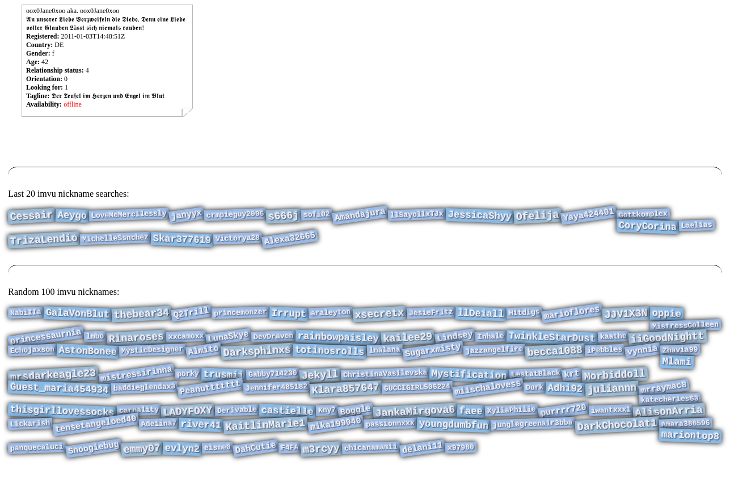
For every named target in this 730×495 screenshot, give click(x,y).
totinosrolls (330, 358)
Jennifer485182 (277, 401)
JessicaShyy (480, 217)
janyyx (186, 215)
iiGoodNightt (668, 343)
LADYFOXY (188, 429)
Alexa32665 (290, 244)
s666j (283, 217)
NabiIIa (25, 313)
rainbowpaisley (338, 343)
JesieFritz (431, 314)
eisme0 (217, 470)
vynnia (642, 357)
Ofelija (537, 217)
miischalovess (488, 401)
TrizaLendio (44, 244)
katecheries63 (670, 414)
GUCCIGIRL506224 (417, 401)
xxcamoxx (186, 341)
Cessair (32, 217)
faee (471, 428)
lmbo (95, 341)
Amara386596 (685, 443)
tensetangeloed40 (95, 443)
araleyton (331, 313)
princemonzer (240, 313)
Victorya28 (238, 243)
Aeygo (72, 217)
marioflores (572, 314)
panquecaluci (37, 470)
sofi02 (316, 215)
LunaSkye (229, 341)
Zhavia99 (680, 357)
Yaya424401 (589, 216)
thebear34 (142, 315)
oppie (666, 315)
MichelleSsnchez (115, 243)
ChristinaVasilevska (385, 384)
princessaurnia (46, 341)
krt (572, 385)
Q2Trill (191, 314)
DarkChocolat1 (617, 444)
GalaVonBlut (78, 315)
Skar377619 (182, 244)
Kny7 (327, 426)
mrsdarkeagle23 (53, 387)
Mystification (469, 387)
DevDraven (274, 341)
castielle (287, 428)
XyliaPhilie (511, 427)
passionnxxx (390, 443)
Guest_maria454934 (59, 402)
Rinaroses (136, 343)
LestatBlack (535, 385)
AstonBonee (88, 358)
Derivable (237, 427)
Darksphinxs (257, 358)
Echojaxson (32, 357)
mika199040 (336, 443)
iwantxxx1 (611, 427)
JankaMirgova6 (415, 428)
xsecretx (380, 315)
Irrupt (289, 315)
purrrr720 (563, 427)
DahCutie (256, 471)
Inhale (490, 341)
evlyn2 (182, 472)
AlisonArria (669, 428)
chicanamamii (371, 470)
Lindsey (455, 342)
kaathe (613, 341)
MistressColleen (685, 329)
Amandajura (360, 216)
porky (187, 384)
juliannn (612, 403)
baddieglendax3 (144, 401)
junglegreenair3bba (533, 443)
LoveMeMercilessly (129, 215)
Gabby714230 (272, 385)
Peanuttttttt (210, 402)
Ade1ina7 (158, 443)
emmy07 (142, 472)
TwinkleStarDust (552, 342)
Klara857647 (346, 402)
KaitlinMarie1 (266, 444)
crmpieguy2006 (235, 215)
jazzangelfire (494, 357)
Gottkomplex (643, 216)
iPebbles (605, 357)
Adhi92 (565, 402)
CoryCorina (648, 229)
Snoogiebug (93, 471)
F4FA (290, 470)
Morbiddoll (615, 386)
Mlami (676, 371)
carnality (139, 427)
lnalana (384, 357)
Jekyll (320, 386)
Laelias (696, 228)
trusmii (223, 386)
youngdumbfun (453, 444)
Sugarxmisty (433, 357)
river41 (201, 444)
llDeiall (480, 315)
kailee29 (408, 343)
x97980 (460, 470)
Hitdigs (523, 313)
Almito (203, 357)
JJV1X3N (626, 315)
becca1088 (555, 358)
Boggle (356, 427)
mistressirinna (136, 385)
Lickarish (30, 443)
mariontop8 (690, 456)
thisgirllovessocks (62, 428)
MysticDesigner (152, 357)
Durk (535, 400)
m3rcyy (321, 472)
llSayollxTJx (417, 215)
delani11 (422, 471)
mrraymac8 (663, 401)
